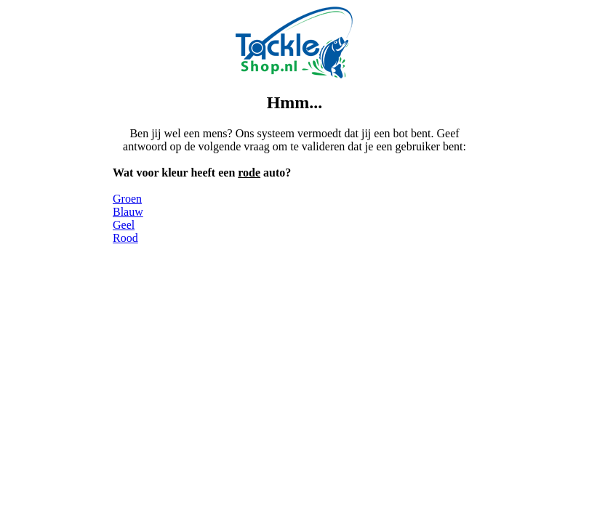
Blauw (128, 212)
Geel (124, 225)
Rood (125, 238)
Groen (127, 198)
